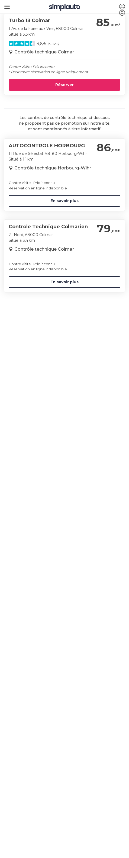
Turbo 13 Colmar (29, 20)
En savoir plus (64, 200)
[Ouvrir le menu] (6, 4)
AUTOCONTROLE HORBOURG (47, 146)
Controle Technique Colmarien (48, 227)
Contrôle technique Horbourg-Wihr (52, 168)
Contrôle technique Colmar (44, 52)
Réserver (64, 84)
